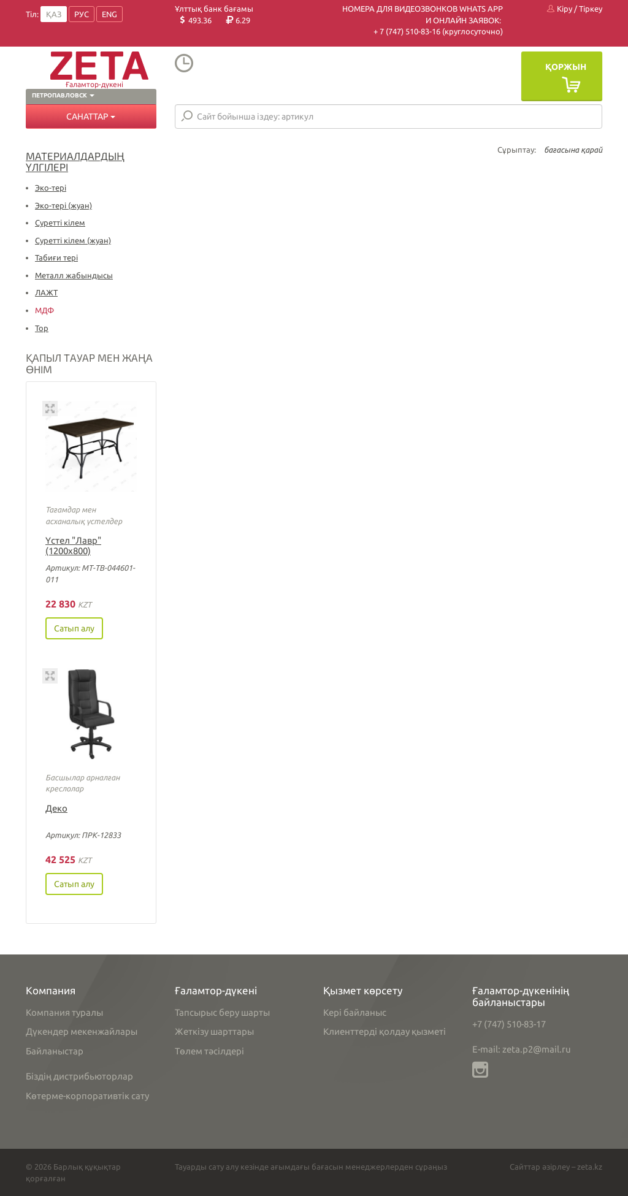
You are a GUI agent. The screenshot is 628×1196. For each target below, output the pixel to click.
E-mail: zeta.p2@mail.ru (521, 1049)
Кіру (559, 8)
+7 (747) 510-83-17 (509, 1024)
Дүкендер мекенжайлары (81, 1031)
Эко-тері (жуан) (63, 205)
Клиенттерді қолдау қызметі (384, 1031)
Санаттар (90, 116)
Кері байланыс (354, 1012)
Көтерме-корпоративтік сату (87, 1096)
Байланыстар (54, 1051)
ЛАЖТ (46, 292)
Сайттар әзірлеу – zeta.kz (556, 1166)
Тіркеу (590, 8)
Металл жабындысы (74, 275)
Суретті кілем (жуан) (73, 240)
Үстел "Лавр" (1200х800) (73, 545)
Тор (41, 328)
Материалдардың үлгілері (75, 161)
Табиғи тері (56, 257)
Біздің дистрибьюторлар (79, 1076)
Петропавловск (63, 95)
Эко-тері (50, 187)
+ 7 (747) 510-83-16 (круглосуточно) (438, 31)
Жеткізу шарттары (214, 1031)
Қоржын (565, 67)
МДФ (44, 310)
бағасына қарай (573, 149)
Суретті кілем (60, 222)
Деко (56, 808)
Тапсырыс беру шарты (222, 1012)
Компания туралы (64, 1012)
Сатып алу (74, 628)
